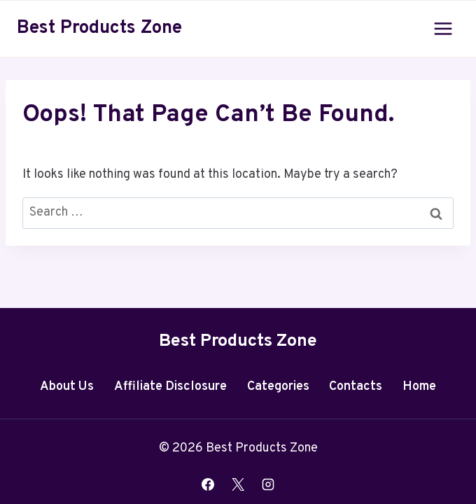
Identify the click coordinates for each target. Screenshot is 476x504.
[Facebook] (207, 484)
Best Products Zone (238, 341)
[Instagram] (268, 484)
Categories (278, 387)
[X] (238, 484)
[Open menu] (442, 28)
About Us (67, 387)
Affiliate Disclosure (170, 387)
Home (419, 387)
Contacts (355, 387)
